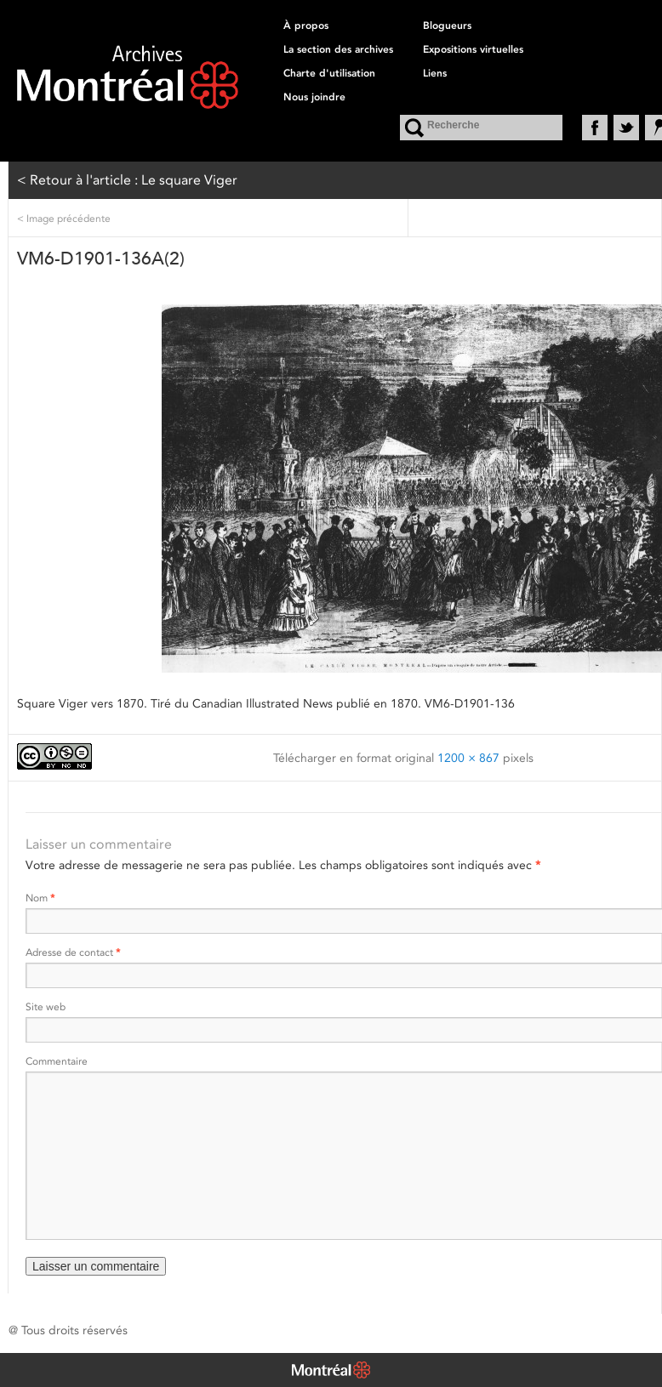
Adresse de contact (73, 952)
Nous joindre (314, 97)
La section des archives (338, 49)
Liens (435, 73)
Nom (40, 897)
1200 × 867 (468, 757)
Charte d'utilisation (329, 73)
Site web (46, 1006)
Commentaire (57, 1060)
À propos (305, 25)
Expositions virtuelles (473, 49)
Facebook (595, 127)
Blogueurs (447, 25)
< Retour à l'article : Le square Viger (127, 180)
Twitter (626, 127)
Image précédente (64, 218)
